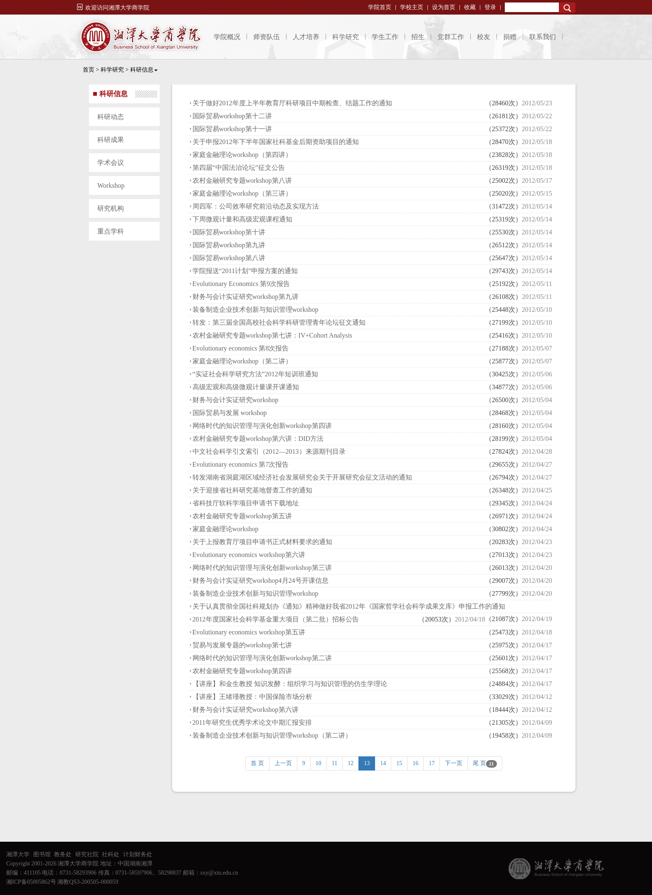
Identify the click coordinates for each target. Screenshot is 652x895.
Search (567, 7)
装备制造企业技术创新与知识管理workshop (256, 309)
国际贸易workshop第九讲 (229, 245)
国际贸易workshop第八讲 (229, 257)
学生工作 (385, 36)
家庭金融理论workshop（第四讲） (242, 154)
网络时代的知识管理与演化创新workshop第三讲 (262, 567)
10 (318, 763)
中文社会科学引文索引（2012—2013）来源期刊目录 (269, 451)
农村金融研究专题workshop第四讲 (242, 670)
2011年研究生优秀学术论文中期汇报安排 (252, 722)
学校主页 (411, 7)
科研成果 (110, 139)
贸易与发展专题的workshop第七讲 (242, 645)
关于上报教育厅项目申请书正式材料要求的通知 (262, 541)
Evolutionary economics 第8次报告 (241, 348)
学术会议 (110, 162)
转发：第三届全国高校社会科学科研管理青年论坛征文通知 (279, 322)
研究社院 (87, 854)
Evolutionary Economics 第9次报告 (241, 283)
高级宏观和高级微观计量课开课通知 (246, 386)
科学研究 (345, 36)
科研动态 (110, 116)
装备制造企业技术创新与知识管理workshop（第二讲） (272, 735)
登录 (490, 7)
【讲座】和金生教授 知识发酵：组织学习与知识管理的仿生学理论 (290, 683)
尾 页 (485, 764)
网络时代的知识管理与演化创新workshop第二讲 (262, 657)
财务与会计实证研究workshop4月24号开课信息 (260, 580)
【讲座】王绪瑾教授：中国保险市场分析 (252, 696)
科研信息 (144, 70)
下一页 (453, 763)
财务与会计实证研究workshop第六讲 (246, 709)
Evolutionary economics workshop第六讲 (249, 554)
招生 (418, 36)
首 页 (257, 763)
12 (350, 763)
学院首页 (379, 7)
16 (415, 763)
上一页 (283, 763)
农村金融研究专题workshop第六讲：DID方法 (258, 438)
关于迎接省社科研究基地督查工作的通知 (252, 490)
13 (367, 763)
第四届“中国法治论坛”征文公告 (239, 167)
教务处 (63, 854)
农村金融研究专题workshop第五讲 (242, 516)
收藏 (470, 7)
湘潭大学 (18, 854)
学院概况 (227, 36)
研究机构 (110, 208)
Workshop (110, 185)
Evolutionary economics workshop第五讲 (249, 632)
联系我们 (542, 36)
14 (383, 763)
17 (432, 763)
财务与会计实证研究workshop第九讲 (246, 296)
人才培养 (306, 36)
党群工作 (450, 36)
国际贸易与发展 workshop (230, 412)
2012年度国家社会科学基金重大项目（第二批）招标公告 (276, 619)
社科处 (110, 854)
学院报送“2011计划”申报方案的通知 (245, 270)
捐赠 (509, 36)
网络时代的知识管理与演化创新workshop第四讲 (262, 425)
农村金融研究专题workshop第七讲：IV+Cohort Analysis (273, 335)
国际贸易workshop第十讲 (229, 232)
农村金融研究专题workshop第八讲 (242, 180)
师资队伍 (266, 36)
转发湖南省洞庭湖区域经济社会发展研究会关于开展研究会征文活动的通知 (302, 477)
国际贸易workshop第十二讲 (232, 115)
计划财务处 (137, 854)
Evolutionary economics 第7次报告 (241, 464)
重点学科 (110, 231)
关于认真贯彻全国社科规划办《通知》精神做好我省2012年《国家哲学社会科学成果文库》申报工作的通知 (349, 606)
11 (334, 763)
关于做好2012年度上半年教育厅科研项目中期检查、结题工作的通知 (292, 103)
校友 (483, 36)
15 (399, 763)
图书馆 (42, 854)
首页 (88, 70)
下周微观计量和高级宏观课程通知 (242, 219)
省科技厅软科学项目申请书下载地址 (246, 503)
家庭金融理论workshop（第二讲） (242, 361)
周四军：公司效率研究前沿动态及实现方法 (256, 206)
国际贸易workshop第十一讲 (232, 128)
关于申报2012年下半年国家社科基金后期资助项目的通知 (276, 141)
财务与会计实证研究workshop (236, 399)
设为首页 (443, 7)
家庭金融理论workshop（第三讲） (242, 193)
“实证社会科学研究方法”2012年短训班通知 (255, 374)
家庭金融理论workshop (226, 528)
